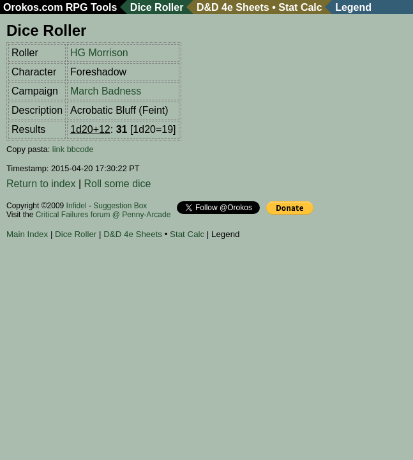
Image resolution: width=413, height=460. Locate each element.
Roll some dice (117, 183)
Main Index (27, 234)
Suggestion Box (120, 205)
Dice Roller (157, 7)
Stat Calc (300, 7)
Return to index (41, 183)
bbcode (80, 149)
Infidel (76, 205)
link (58, 149)
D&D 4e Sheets (233, 7)
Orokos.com (33, 7)
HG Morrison (99, 52)
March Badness (105, 91)
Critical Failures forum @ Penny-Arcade (103, 214)
